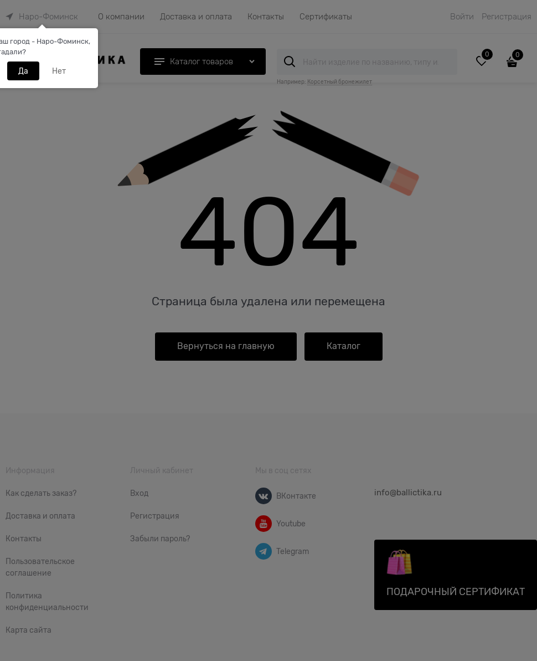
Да (23, 70)
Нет (59, 70)
